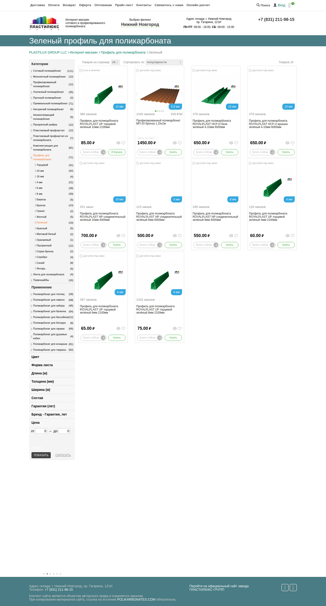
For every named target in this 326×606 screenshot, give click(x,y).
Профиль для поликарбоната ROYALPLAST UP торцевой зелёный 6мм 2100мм (99, 309)
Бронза (40, 205)
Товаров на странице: (96, 62)
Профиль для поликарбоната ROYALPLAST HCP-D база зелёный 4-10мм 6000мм (212, 123)
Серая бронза (44, 251)
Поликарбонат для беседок (49, 322)
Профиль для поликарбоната (42, 157)
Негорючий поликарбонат (48, 109)
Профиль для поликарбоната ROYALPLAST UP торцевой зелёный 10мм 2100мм (99, 123)
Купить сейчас (94, 152)
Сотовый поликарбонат (47, 70)
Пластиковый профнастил (49, 130)
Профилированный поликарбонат (44, 84)
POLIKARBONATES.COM (136, 599)
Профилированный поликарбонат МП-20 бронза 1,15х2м (158, 122)
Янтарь (40, 268)
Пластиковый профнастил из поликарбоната (50, 138)
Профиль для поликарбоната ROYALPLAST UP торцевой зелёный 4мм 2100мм (268, 216)
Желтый (40, 216)
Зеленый (41, 222)
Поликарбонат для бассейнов (51, 317)
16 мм (39, 176)
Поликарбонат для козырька (50, 343)
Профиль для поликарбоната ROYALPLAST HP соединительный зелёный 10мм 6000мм (102, 216)
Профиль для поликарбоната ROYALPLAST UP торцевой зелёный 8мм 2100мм (155, 309)
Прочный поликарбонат (47, 97)
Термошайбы (41, 280)
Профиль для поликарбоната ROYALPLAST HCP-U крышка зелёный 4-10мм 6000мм (268, 123)
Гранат (40, 211)
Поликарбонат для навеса (49, 299)
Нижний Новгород (140, 24)
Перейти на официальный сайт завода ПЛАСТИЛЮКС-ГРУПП (219, 587)
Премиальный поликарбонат (50, 103)
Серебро (41, 257)
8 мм (38, 193)
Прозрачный (43, 245)
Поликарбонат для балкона (49, 311)
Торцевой (41, 164)
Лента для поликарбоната (48, 274)
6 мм (38, 187)
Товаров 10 (286, 62)
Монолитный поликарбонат (49, 76)
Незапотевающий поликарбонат (43, 116)
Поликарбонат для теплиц (49, 294)
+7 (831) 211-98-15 (276, 19)
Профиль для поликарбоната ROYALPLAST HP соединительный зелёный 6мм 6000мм (159, 216)
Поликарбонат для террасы (49, 349)
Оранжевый (43, 239)
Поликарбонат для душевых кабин (50, 336)
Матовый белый (45, 234)
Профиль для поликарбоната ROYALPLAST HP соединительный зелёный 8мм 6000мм (215, 216)
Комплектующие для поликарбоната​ (45, 147)
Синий (39, 262)
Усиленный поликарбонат (48, 91)
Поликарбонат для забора (49, 305)
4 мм (38, 182)
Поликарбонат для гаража (49, 328)
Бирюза (40, 199)
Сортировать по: (134, 62)
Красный (41, 228)
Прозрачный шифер (45, 124)
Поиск (263, 5)
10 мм (39, 170)
